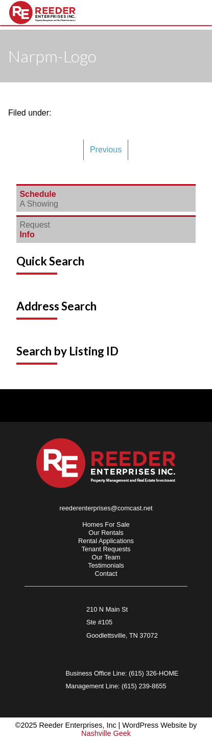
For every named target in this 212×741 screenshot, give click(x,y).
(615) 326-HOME (153, 673)
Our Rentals (105, 532)
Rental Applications (106, 541)
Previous (106, 149)
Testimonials (106, 565)
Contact (106, 573)
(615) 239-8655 (144, 686)
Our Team (106, 557)
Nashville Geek (106, 733)
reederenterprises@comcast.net (105, 508)
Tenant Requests (105, 549)
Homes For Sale (105, 524)
